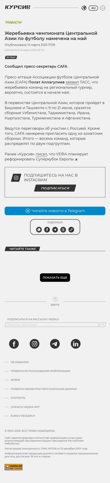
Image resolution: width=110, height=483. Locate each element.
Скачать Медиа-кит (25, 407)
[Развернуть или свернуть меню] (102, 8)
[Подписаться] (102, 324)
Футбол (11, 57)
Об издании (20, 362)
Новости (13, 22)
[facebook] (14, 344)
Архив (15, 380)
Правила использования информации (40, 371)
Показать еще (55, 277)
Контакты (18, 398)
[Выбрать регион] (84, 8)
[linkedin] (75, 344)
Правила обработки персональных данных (44, 389)
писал (41, 154)
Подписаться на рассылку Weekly (33, 319)
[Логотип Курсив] (17, 7)
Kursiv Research (23, 416)
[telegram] (55, 344)
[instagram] (34, 344)
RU (93, 8)
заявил (72, 82)
